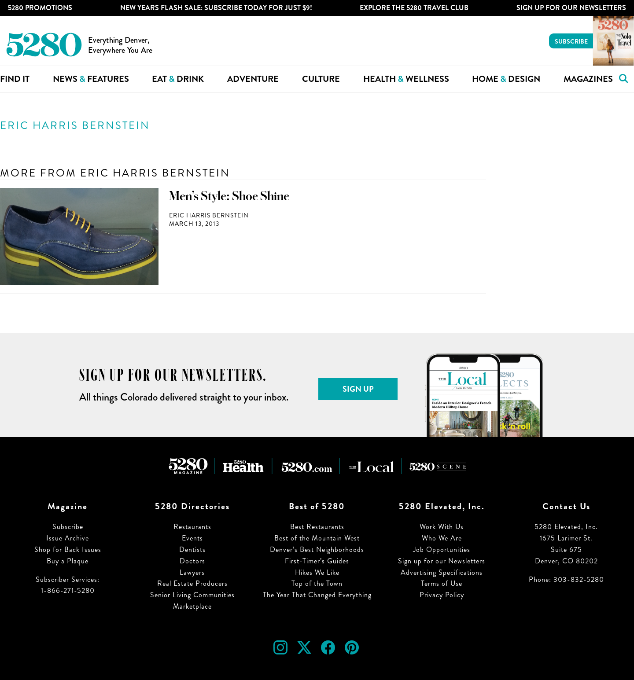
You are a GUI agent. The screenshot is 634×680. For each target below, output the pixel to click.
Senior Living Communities (192, 595)
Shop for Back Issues (67, 549)
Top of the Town (317, 583)
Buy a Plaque (67, 561)
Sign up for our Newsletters (441, 561)
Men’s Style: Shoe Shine (229, 196)
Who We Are (442, 538)
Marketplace (192, 606)
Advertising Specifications (442, 572)
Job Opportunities (441, 549)
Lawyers (192, 572)
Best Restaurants (317, 527)
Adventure (253, 79)
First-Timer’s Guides (317, 561)
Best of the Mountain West (317, 538)
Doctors (192, 561)
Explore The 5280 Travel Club (414, 8)
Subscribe (571, 41)
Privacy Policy (442, 595)
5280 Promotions (40, 8)
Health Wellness (406, 79)
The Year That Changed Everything (317, 595)
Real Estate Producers (192, 583)
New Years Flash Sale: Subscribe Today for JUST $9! (216, 8)
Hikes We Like (317, 572)
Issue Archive (67, 538)
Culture (321, 79)
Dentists (192, 549)
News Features (91, 79)
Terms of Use (441, 583)
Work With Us (442, 527)
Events (192, 538)
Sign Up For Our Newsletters (571, 8)
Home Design (506, 79)
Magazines (588, 79)
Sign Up (358, 389)
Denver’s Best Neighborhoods (317, 549)
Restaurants (192, 527)
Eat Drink (178, 79)
